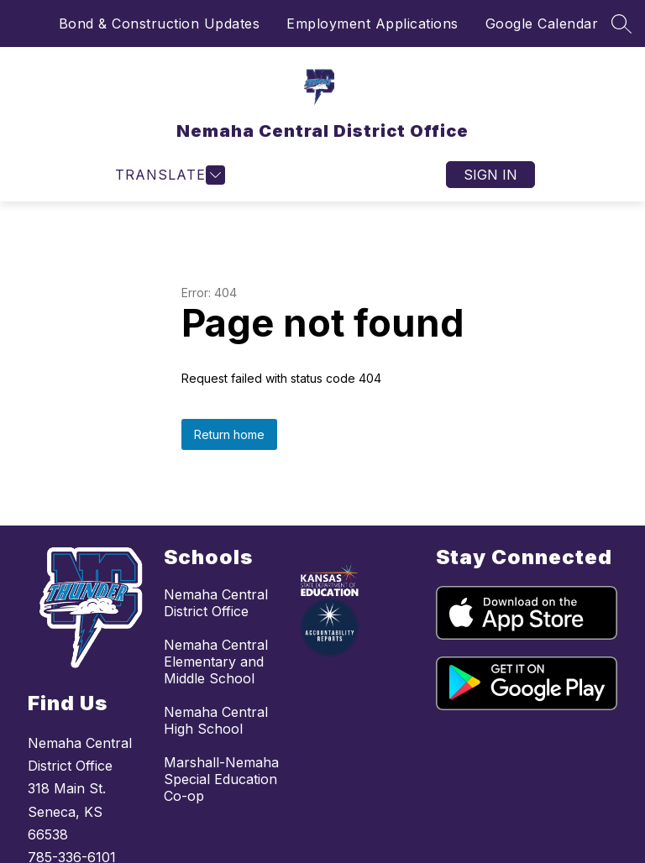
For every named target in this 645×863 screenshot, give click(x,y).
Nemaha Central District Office (216, 603)
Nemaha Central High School (216, 720)
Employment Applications (372, 23)
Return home (229, 434)
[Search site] (621, 23)
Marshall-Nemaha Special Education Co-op (221, 779)
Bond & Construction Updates (159, 23)
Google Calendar (542, 23)
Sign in (490, 174)
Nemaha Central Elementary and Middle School (216, 661)
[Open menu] (168, 175)
